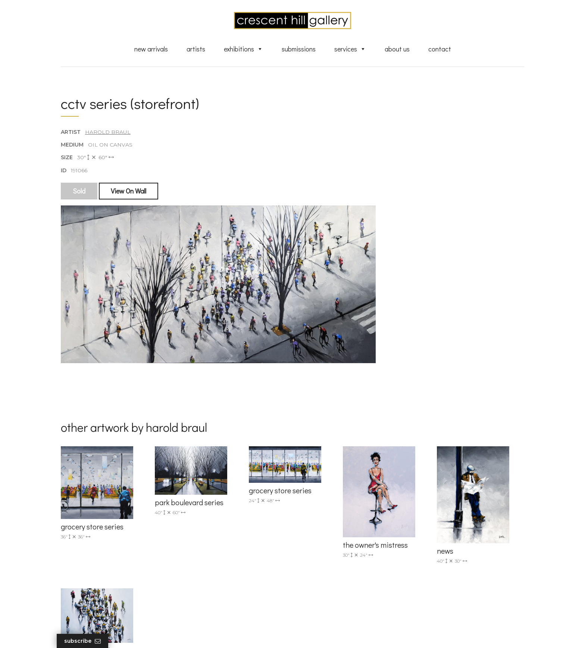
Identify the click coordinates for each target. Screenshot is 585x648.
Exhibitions (243, 49)
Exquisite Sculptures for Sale (340, 540)
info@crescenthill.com (211, 528)
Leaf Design (333, 633)
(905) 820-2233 (201, 518)
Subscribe (87, 641)
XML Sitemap (321, 600)
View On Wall (129, 192)
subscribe (448, 551)
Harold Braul (108, 133)
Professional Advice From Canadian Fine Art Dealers (350, 565)
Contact (439, 49)
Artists (196, 49)
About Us (397, 49)
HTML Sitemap (323, 611)
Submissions (299, 49)
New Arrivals (151, 49)
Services (350, 49)
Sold (79, 192)
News (311, 589)
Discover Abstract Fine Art (337, 551)
